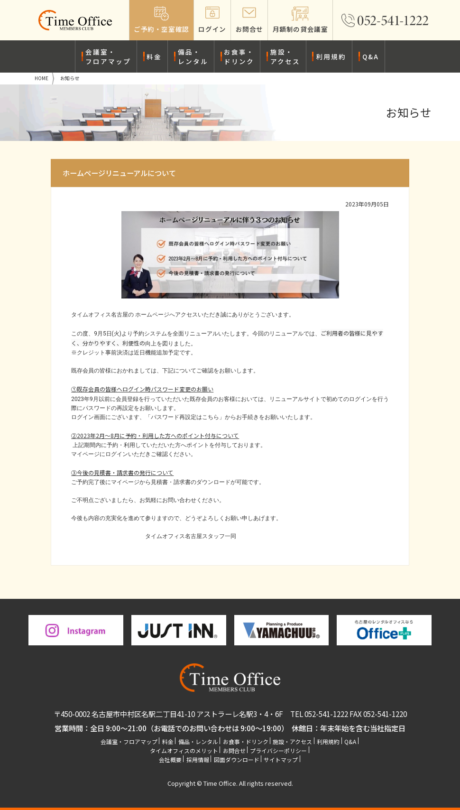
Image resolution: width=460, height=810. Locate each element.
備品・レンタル (193, 56)
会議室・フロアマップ (108, 56)
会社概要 (170, 759)
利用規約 (331, 56)
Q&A (370, 56)
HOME (41, 78)
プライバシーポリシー (278, 750)
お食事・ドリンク (239, 56)
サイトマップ (281, 759)
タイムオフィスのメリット (184, 750)
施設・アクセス (285, 56)
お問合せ (234, 750)
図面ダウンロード (236, 759)
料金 (154, 56)
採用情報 (197, 759)
